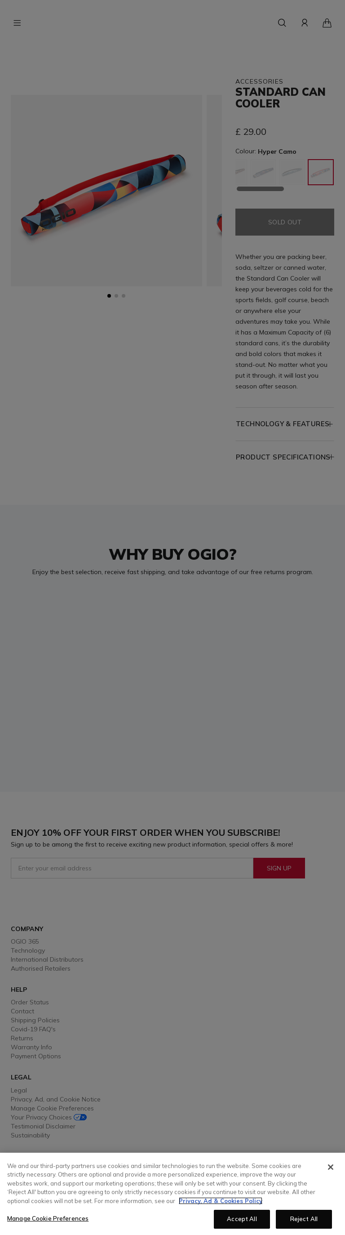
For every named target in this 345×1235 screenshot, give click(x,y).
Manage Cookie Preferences (47, 1218)
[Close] (331, 1167)
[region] (172, 1194)
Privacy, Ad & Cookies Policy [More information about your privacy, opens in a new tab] (220, 1200)
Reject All (304, 1218)
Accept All (242, 1218)
